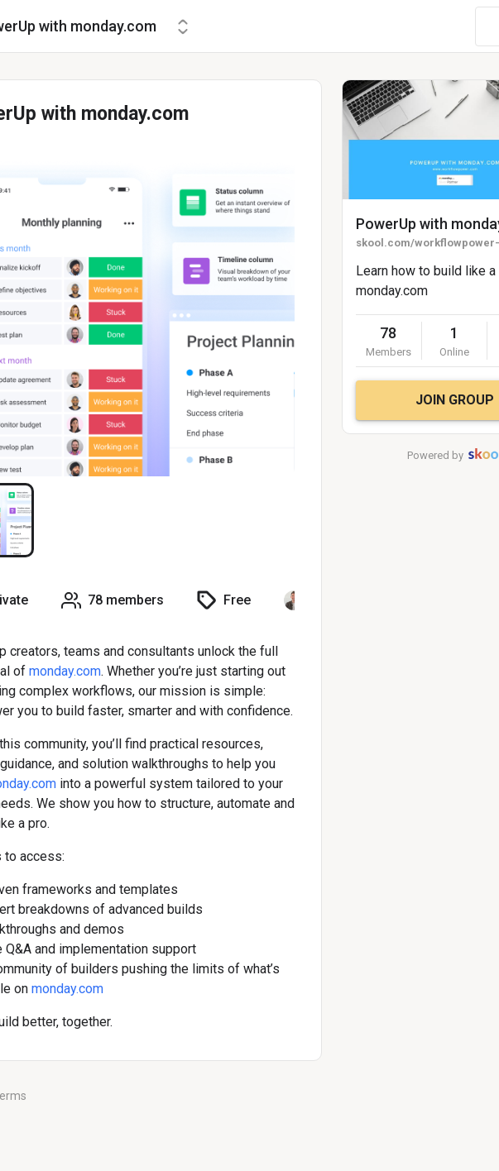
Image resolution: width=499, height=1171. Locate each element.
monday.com (65, 671)
